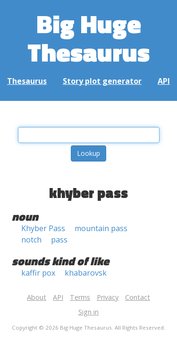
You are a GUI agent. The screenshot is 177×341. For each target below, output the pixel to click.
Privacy (107, 297)
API (164, 81)
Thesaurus (27, 81)
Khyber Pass (43, 228)
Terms (80, 297)
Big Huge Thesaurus (88, 38)
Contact (137, 297)
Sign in (88, 311)
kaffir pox (38, 273)
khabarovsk (86, 273)
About (36, 297)
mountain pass (101, 228)
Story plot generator (102, 81)
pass (59, 239)
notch (31, 239)
